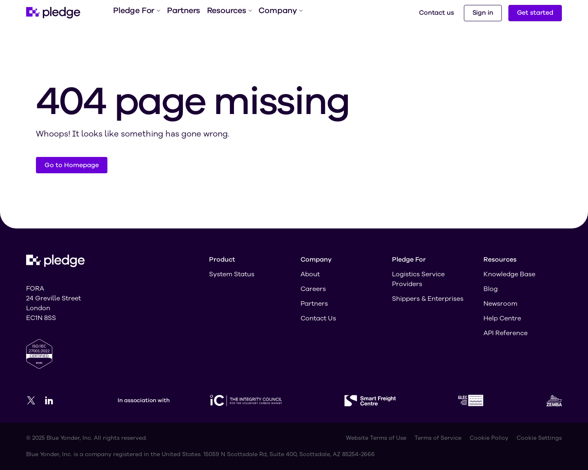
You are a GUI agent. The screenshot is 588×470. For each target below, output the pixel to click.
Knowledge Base (509, 274)
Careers (313, 288)
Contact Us (318, 318)
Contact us (436, 12)
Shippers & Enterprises (427, 298)
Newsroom (500, 303)
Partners (182, 12)
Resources (228, 12)
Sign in (482, 12)
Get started (535, 12)
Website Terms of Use (376, 438)
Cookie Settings (539, 438)
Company (279, 12)
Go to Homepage (72, 165)
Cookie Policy (489, 438)
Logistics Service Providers (418, 279)
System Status (231, 274)
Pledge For (136, 12)
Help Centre (502, 318)
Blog (490, 288)
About (310, 274)
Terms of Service (437, 438)
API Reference (505, 333)
